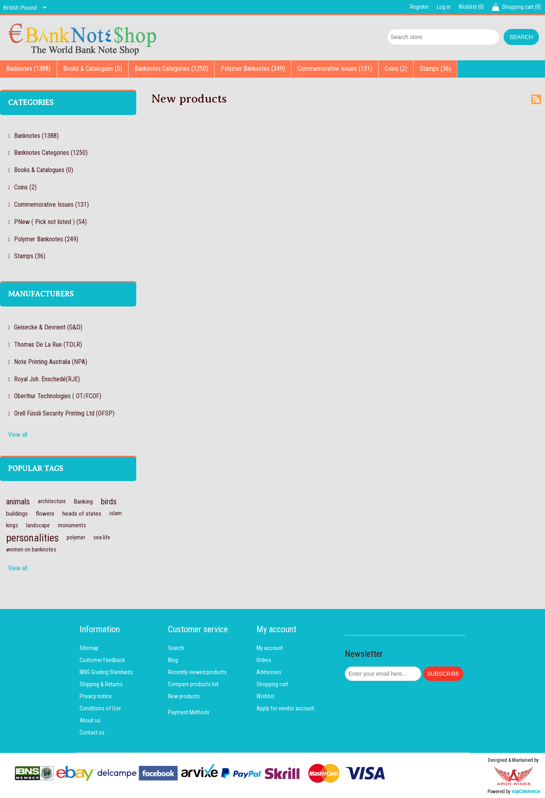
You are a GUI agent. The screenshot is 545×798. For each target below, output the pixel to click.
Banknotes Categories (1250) (171, 68)
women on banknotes (31, 549)
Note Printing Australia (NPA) (50, 362)
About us (90, 720)
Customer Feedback (102, 660)
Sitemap (89, 648)
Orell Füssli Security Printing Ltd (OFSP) (64, 413)
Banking (83, 501)
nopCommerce (526, 791)
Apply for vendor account (285, 708)
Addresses (268, 672)
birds (109, 501)
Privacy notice (96, 696)
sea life (101, 537)
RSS (536, 99)
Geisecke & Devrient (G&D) (48, 327)
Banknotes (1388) (28, 68)
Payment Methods (188, 712)
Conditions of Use (100, 708)
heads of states (81, 513)
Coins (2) (396, 68)
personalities (32, 538)
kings (12, 525)
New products (184, 696)
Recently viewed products (197, 672)
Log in (444, 7)
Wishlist (265, 696)
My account (269, 648)
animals (18, 501)
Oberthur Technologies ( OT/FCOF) (57, 396)
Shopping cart (272, 684)
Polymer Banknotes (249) (253, 68)
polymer (76, 537)
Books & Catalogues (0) (92, 68)
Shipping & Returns (101, 684)
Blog (173, 660)
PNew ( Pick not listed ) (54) (50, 222)
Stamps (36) (435, 68)
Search (176, 648)
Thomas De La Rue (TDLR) (48, 344)
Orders (263, 660)
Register (419, 7)
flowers (45, 513)
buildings (17, 513)
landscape (38, 525)
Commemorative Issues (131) (334, 68)
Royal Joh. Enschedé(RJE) (47, 379)
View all (17, 434)
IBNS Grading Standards (106, 672)
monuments (72, 525)
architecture (52, 501)
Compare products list (193, 684)
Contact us (92, 732)
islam (115, 513)
